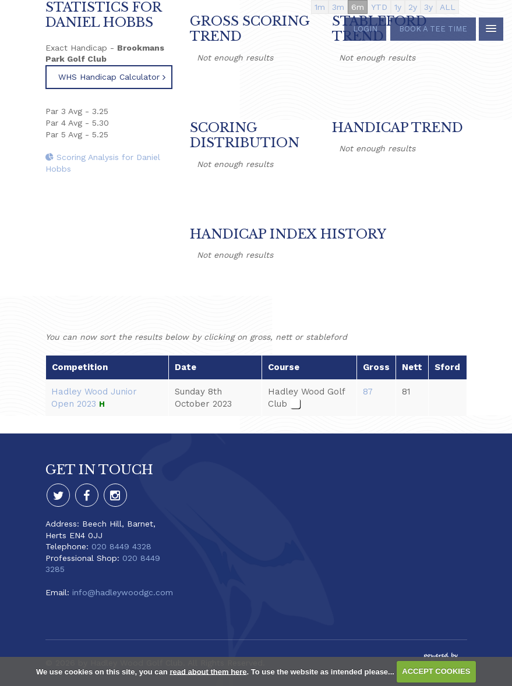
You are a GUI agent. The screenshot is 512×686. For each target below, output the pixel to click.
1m (320, 7)
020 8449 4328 (121, 546)
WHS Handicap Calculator (109, 76)
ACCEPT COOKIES (436, 671)
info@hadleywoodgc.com (122, 592)
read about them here (208, 671)
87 (368, 391)
